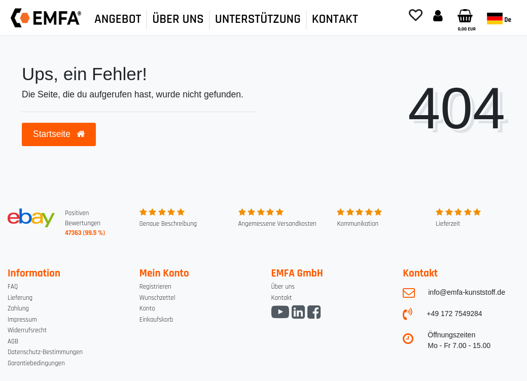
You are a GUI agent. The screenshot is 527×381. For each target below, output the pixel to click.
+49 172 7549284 (454, 313)
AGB (13, 341)
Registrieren (155, 287)
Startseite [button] (59, 134)
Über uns (283, 287)
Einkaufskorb (156, 320)
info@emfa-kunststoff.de (466, 292)
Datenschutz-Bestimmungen (45, 352)
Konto (147, 308)
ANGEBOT (117, 19)
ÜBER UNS (177, 19)
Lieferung (20, 298)
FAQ (13, 287)
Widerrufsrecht (27, 330)
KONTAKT (335, 19)
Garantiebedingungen (36, 363)
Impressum (22, 320)
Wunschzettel (157, 298)
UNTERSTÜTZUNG (258, 19)
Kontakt (281, 298)
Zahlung (18, 308)
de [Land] (499, 18)
